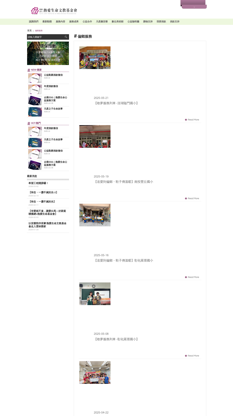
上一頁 (120, 371)
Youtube (76, 398)
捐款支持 (174, 21)
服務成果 (74, 21)
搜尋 (66, 36)
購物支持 (148, 21)
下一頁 (159, 371)
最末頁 (171, 371)
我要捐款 (161, 21)
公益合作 (87, 21)
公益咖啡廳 (133, 21)
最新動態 (47, 21)
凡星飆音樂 (102, 21)
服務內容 (60, 21)
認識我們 (33, 21)
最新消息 (172, 3)
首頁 (29, 30)
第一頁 (109, 371)
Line (81, 398)
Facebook (70, 398)
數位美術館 (117, 21)
